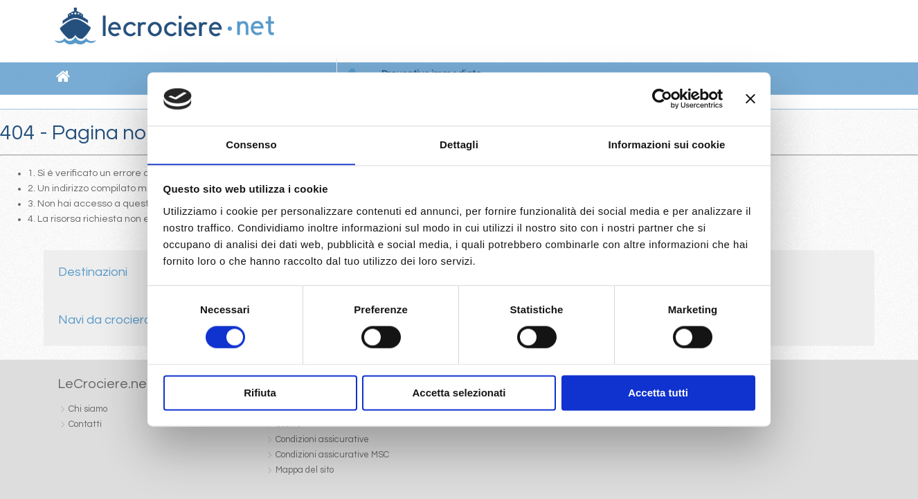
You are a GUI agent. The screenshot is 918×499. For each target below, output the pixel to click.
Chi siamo (581, 32)
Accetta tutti (658, 393)
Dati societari (502, 464)
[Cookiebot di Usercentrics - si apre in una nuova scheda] (662, 98)
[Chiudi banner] (750, 98)
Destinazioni (92, 271)
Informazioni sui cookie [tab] (667, 144)
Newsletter (638, 32)
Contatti (690, 32)
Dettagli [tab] (459, 144)
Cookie (550, 464)
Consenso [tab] (251, 144)
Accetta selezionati (458, 393)
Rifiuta (260, 393)
